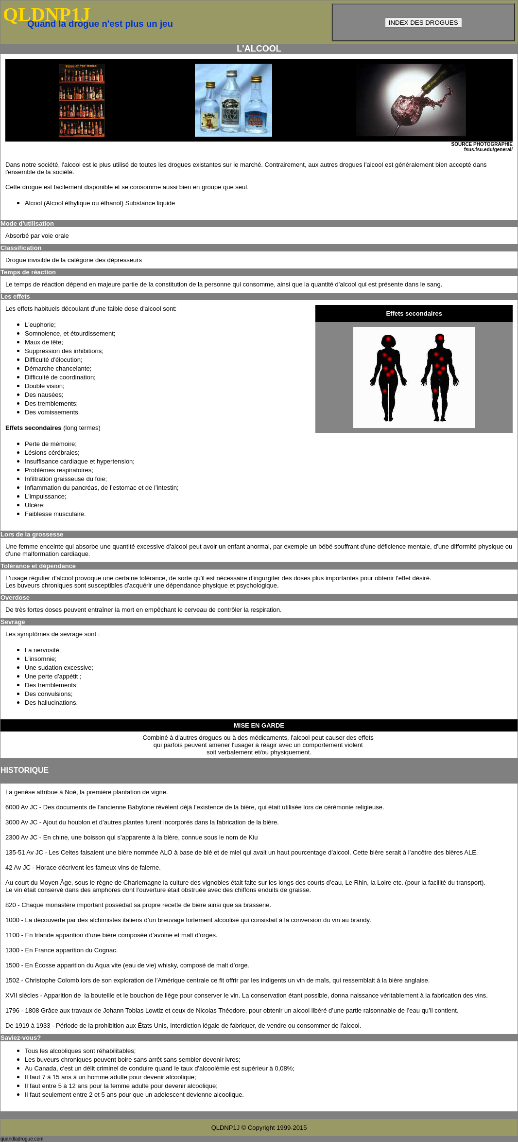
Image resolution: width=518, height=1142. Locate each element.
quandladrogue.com (21, 1139)
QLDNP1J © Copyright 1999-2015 (259, 1127)
